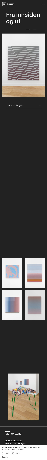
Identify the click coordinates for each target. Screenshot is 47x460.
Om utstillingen (23, 105)
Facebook (10, 409)
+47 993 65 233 (13, 395)
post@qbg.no (12, 391)
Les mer (5, 457)
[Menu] (43, 4)
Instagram (22, 409)
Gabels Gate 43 (13, 384)
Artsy (33, 409)
